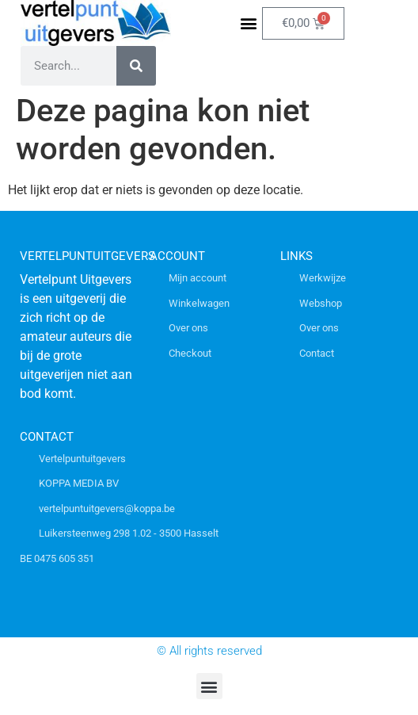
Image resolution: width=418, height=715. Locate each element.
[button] (249, 23)
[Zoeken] (136, 66)
